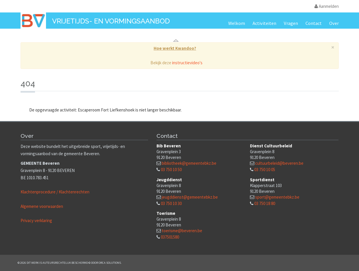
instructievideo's (187, 62)
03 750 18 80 (264, 203)
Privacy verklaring (36, 220)
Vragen (291, 23)
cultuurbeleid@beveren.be (279, 163)
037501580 (170, 237)
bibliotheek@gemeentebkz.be (189, 163)
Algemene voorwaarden (42, 206)
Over (334, 23)
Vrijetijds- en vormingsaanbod (111, 21)
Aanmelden (326, 6)
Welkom (236, 23)
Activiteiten (264, 23)
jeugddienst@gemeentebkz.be (190, 197)
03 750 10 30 (171, 203)
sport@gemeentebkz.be (277, 197)
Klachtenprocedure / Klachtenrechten (55, 192)
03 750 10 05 (264, 169)
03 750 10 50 (171, 169)
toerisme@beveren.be (182, 230)
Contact (313, 23)
